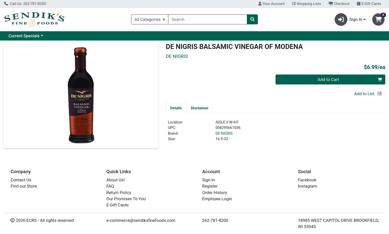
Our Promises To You (126, 198)
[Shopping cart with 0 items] (378, 19)
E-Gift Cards (369, 3)
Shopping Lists (306, 3)
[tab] (176, 108)
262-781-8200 (215, 220)
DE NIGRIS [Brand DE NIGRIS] (224, 133)
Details (176, 108)
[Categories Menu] (149, 19)
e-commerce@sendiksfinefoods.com (141, 220)
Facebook (307, 179)
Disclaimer (199, 108)
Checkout (339, 3)
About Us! (115, 179)
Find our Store (23, 186)
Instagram (307, 186)
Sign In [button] (348, 19)
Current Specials (24, 35)
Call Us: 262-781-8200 (25, 3)
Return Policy (118, 192)
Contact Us (20, 179)
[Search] (207, 19)
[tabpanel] (275, 132)
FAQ (110, 186)
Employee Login (217, 198)
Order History (214, 192)
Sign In (208, 179)
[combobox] (207, 19)
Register (210, 186)
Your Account (271, 3)
